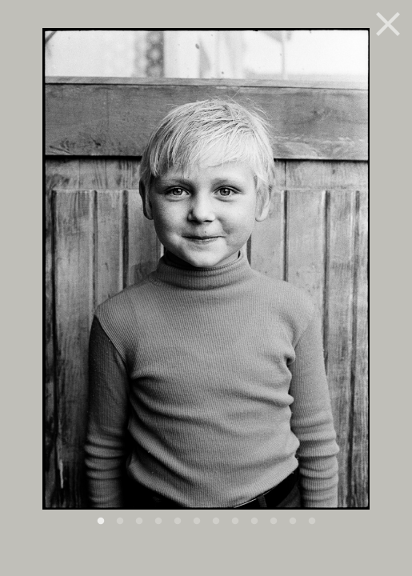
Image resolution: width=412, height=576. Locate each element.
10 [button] (274, 522)
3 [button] (139, 522)
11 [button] (293, 522)
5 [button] (178, 522)
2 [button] (120, 522)
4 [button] (158, 522)
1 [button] (101, 522)
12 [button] (312, 522)
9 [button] (254, 522)
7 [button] (216, 522)
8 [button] (235, 522)
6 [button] (197, 522)
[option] (206, 277)
